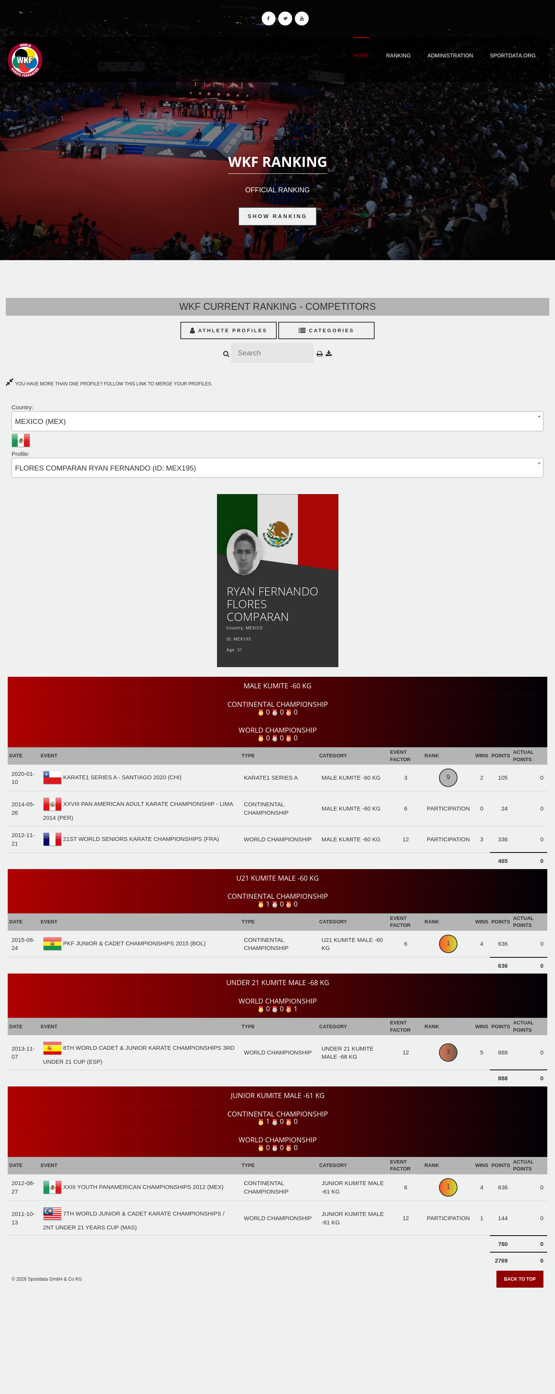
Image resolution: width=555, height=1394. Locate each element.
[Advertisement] (277, 1338)
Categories (327, 330)
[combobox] (277, 421)
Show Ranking (278, 216)
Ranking (398, 55)
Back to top (520, 1279)
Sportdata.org (513, 55)
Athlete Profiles (228, 330)
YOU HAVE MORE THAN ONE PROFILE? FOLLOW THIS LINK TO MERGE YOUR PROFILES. (109, 384)
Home (361, 55)
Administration (450, 55)
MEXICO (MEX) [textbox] (40, 421)
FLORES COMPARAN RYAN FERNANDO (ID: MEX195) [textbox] (105, 468)
